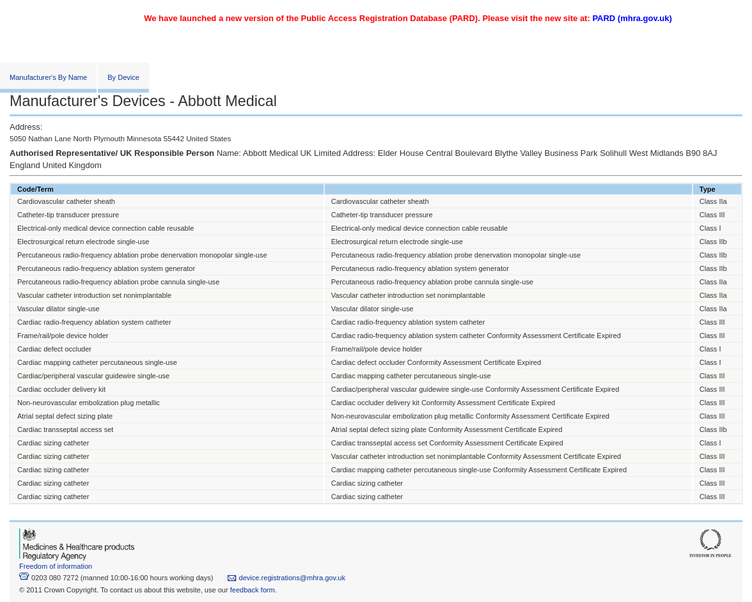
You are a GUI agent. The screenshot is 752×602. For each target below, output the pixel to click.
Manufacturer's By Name (48, 77)
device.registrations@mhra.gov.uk (286, 578)
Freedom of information (55, 566)
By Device (123, 77)
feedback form (252, 590)
